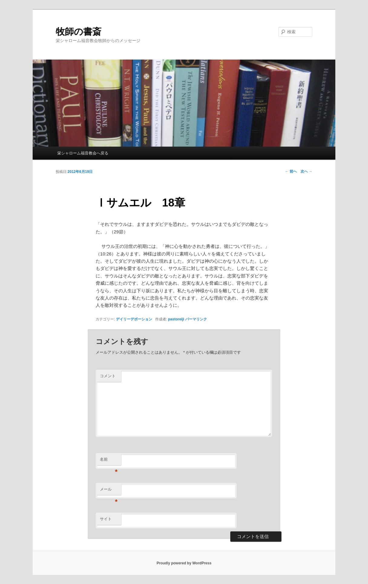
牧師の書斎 (78, 32)
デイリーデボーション (134, 319)
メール (109, 491)
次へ (306, 171)
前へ (291, 171)
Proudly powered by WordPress (183, 563)
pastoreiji (176, 319)
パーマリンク (196, 319)
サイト (106, 519)
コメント (108, 376)
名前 (109, 461)
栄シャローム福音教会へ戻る (82, 153)
